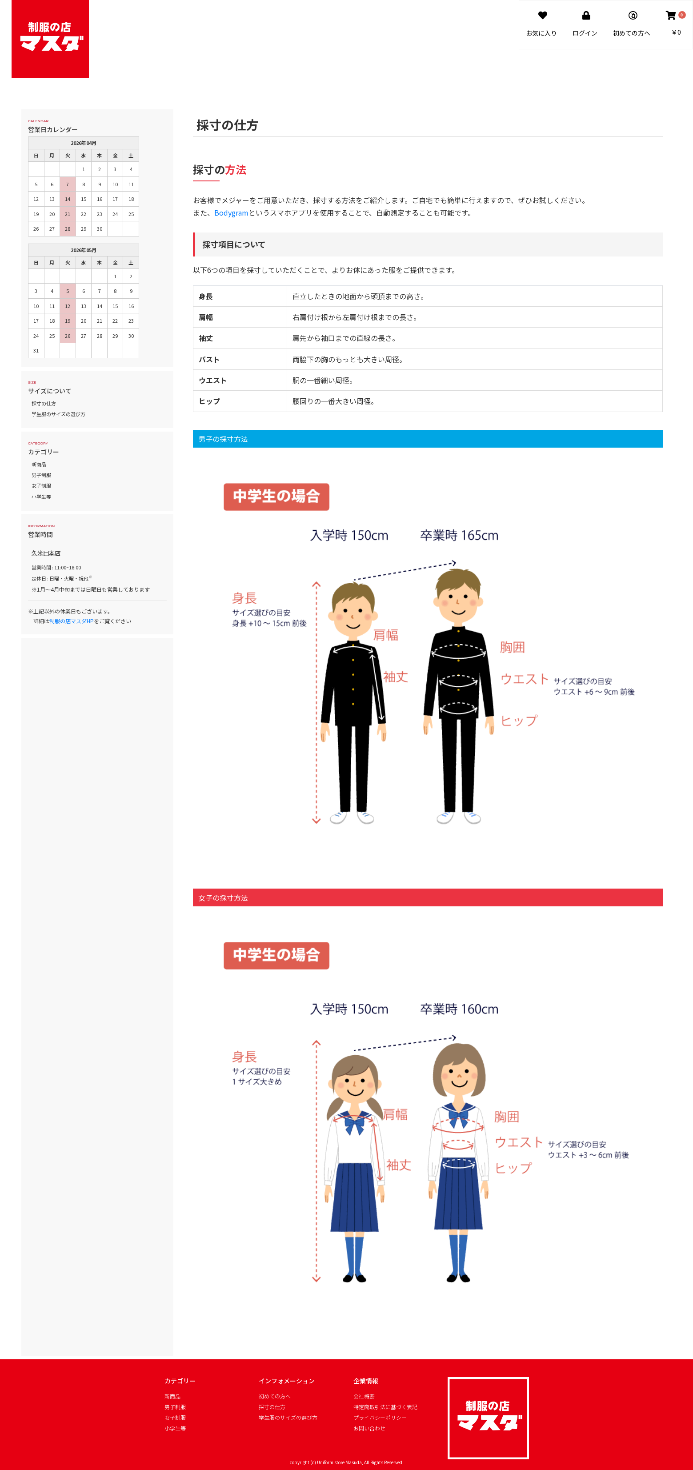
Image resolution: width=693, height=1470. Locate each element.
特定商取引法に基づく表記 (385, 1407)
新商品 (39, 464)
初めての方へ (275, 1396)
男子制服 (41, 474)
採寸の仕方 (44, 403)
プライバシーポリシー (380, 1417)
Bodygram (231, 212)
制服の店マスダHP (71, 621)
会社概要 (364, 1396)
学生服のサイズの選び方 (58, 413)
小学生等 (41, 496)
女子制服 (41, 485)
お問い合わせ (369, 1428)
